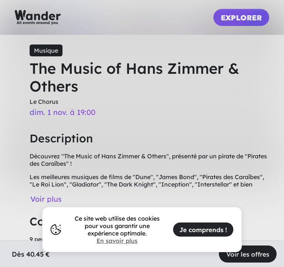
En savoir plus (117, 240)
